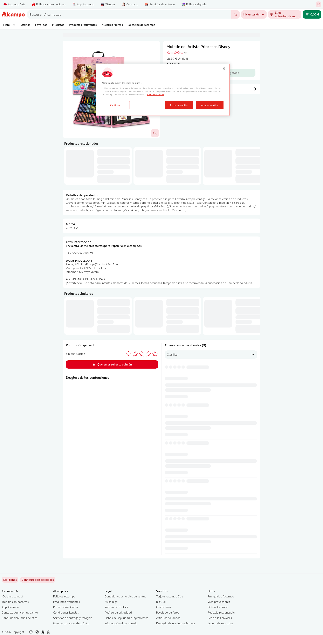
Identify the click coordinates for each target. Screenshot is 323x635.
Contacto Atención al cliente (20, 612)
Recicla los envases (220, 618)
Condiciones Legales (66, 612)
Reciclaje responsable (221, 612)
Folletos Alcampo (64, 596)
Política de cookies (116, 607)
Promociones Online (65, 607)
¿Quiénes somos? (12, 596)
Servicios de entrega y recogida (72, 618)
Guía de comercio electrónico (71, 623)
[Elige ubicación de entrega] (284, 14)
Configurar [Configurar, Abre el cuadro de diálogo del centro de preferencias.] (116, 105)
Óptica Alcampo (218, 607)
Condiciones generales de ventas (125, 596)
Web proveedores (219, 601)
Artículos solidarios (168, 618)
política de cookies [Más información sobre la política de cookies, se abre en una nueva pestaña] (155, 94)
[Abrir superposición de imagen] (155, 133)
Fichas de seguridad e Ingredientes (126, 618)
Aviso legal (111, 601)
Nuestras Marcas (112, 24)
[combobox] (129, 14)
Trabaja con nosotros (15, 601)
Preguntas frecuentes (66, 601)
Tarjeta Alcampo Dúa (169, 596)
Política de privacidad (118, 612)
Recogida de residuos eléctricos (175, 623)
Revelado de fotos (167, 612)
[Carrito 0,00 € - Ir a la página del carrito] (312, 14)
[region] (163, 90)
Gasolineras (163, 607)
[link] (37, 580)
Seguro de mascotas (220, 623)
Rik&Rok (161, 601)
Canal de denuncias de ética (19, 618)
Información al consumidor (122, 623)
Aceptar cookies (209, 105)
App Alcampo (10, 607)
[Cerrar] (223, 68)
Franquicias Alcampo (221, 596)
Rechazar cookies (179, 105)
